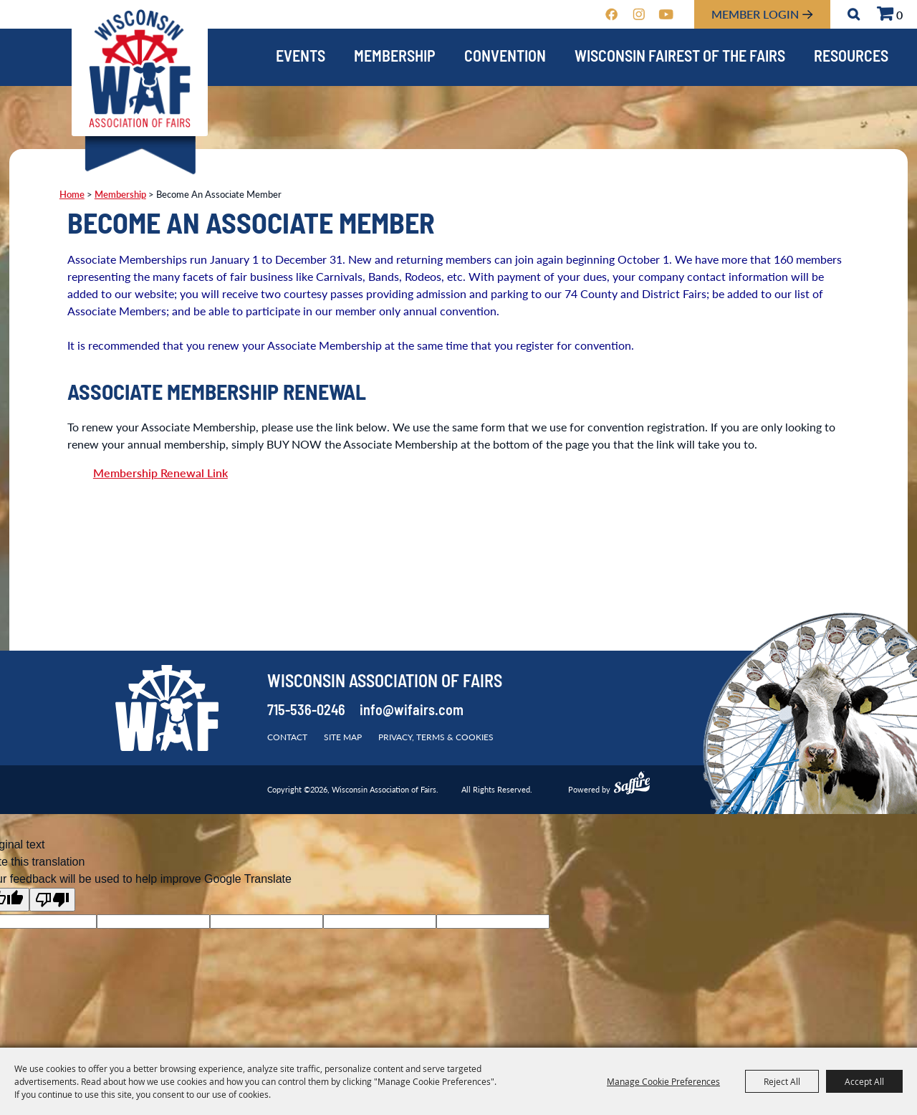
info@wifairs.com (412, 711)
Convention (505, 57)
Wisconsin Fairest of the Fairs (680, 57)
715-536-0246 (306, 711)
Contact (287, 737)
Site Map (343, 737)
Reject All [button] (782, 1081)
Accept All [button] (864, 1081)
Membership (395, 57)
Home (72, 194)
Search (853, 14)
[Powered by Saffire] (632, 784)
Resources (851, 57)
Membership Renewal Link (160, 472)
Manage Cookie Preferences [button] (663, 1081)
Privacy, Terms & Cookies (436, 737)
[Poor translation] (52, 899)
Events (300, 57)
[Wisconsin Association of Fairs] (139, 68)
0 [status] (899, 14)
